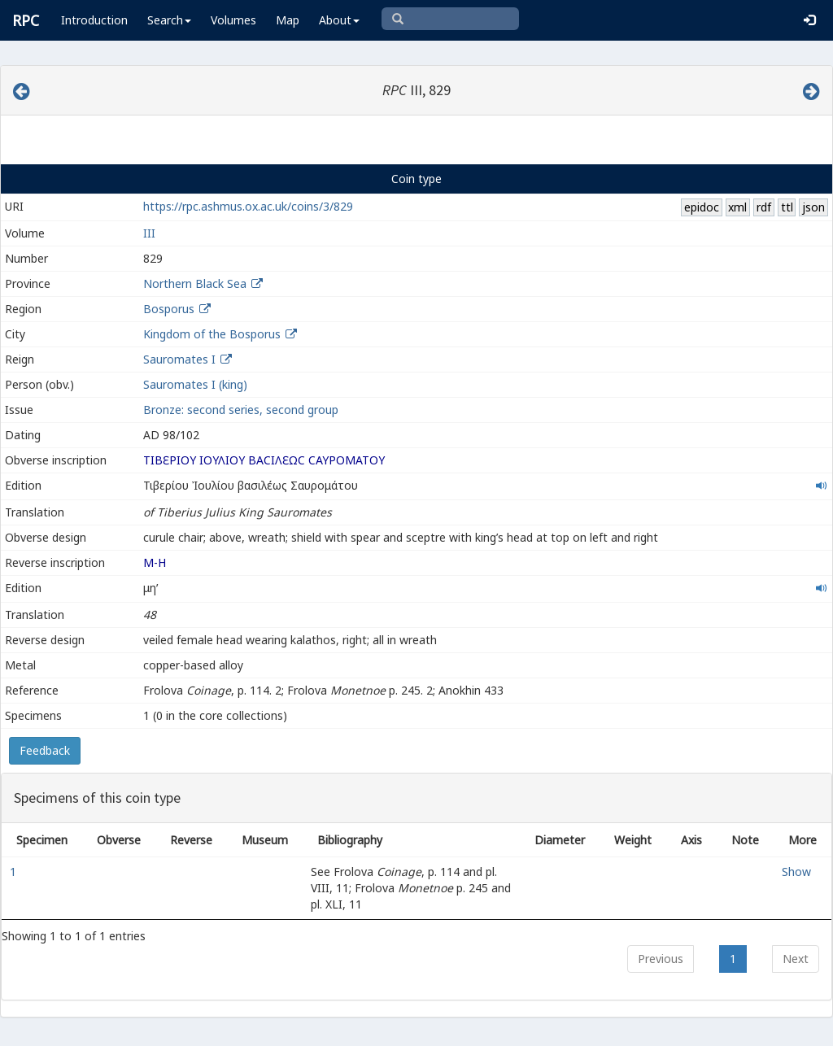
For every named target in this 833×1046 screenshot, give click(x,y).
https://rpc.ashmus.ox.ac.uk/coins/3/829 (248, 206)
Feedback (45, 750)
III (149, 233)
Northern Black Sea (194, 283)
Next (796, 958)
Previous (660, 958)
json (813, 207)
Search (169, 20)
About (339, 20)
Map (287, 20)
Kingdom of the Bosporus (212, 334)
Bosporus (168, 308)
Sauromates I (179, 359)
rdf (764, 207)
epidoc (701, 207)
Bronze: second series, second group (240, 409)
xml (737, 207)
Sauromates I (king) (195, 384)
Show (796, 871)
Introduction (94, 20)
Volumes (233, 20)
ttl (787, 207)
